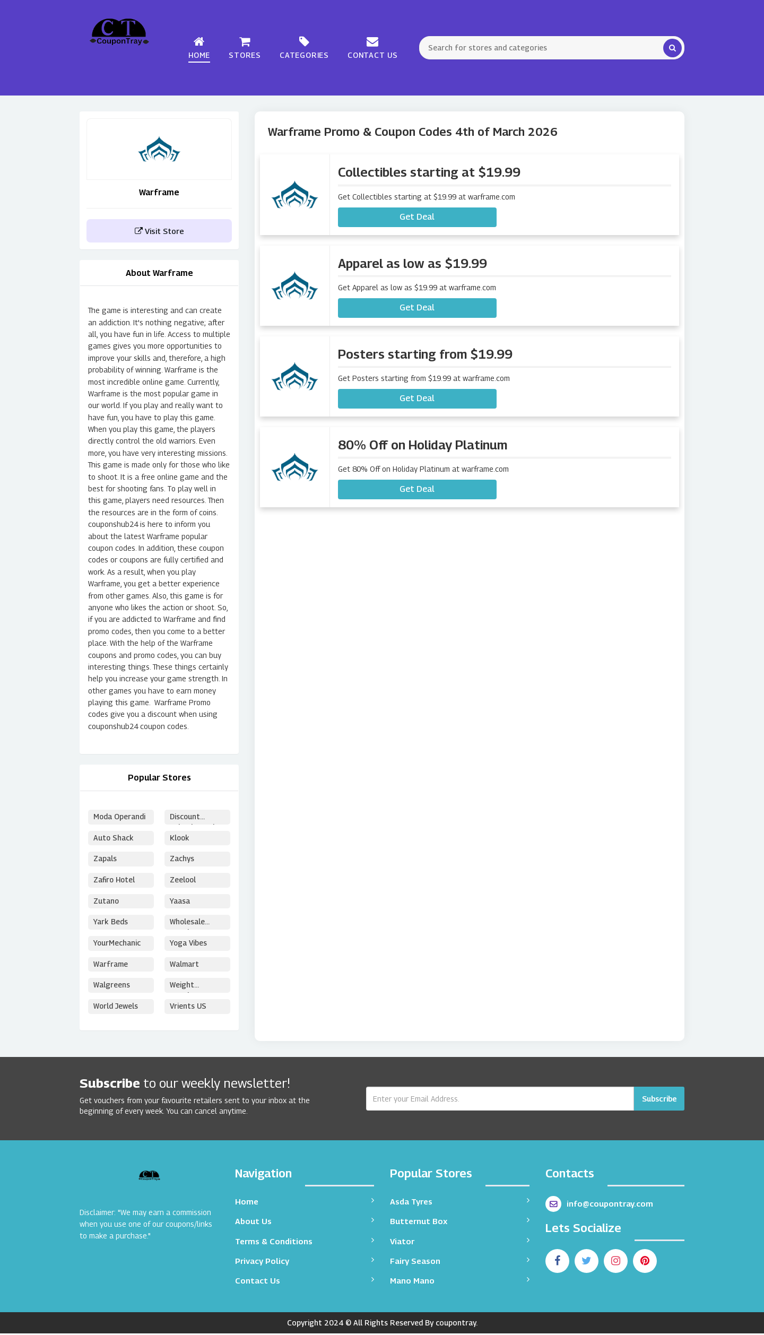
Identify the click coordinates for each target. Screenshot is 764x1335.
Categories (304, 47)
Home (199, 47)
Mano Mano (459, 1282)
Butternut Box (459, 1222)
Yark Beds (110, 922)
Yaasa (180, 901)
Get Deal (417, 217)
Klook (180, 838)
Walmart (184, 965)
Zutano (106, 901)
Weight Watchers (186, 988)
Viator (459, 1242)
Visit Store (159, 231)
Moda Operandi (119, 816)
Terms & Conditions (305, 1242)
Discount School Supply (195, 818)
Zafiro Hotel (114, 880)
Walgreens (111, 986)
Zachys (182, 859)
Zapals (105, 859)
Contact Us (373, 47)
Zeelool (183, 880)
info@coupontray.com (599, 1205)
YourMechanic (117, 944)
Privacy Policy (305, 1262)
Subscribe (659, 1100)
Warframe (110, 965)
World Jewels (116, 1007)
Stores (245, 47)
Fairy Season (459, 1262)
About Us (305, 1222)
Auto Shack (113, 838)
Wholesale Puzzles (187, 924)
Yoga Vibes (189, 944)
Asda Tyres (459, 1203)
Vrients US (188, 1007)
